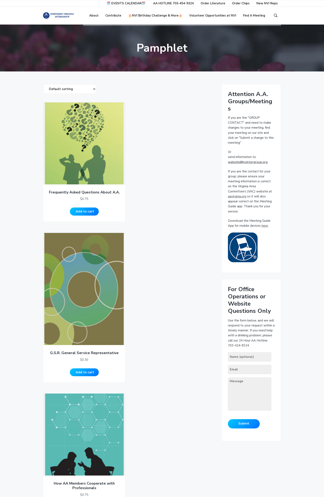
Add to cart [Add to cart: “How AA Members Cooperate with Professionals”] (149, 192)
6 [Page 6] (87, 420)
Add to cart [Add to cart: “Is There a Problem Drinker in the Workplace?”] (192, 297)
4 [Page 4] (73, 420)
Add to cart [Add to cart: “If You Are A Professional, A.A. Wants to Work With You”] (192, 192)
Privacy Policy (54, 478)
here (265, 229)
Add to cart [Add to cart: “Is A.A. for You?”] (149, 297)
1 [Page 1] (53, 420)
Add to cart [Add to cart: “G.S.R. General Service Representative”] (105, 192)
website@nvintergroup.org (248, 165)
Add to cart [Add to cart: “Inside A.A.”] (62, 297)
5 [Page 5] (80, 420)
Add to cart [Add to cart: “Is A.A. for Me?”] (105, 297)
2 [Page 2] (60, 420)
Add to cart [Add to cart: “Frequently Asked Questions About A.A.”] (62, 192)
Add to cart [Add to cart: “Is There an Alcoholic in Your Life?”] (62, 391)
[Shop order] (69, 92)
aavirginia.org (237, 199)
